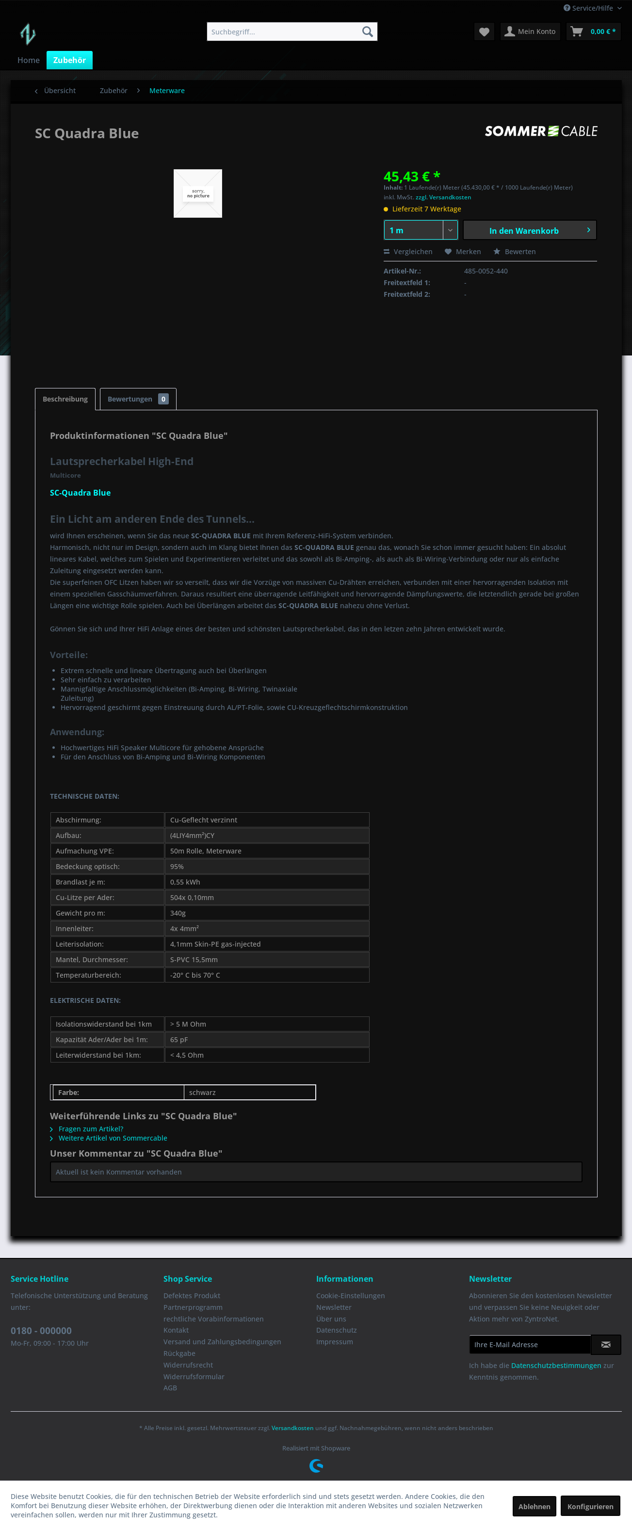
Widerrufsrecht (188, 1364)
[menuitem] (292, 31)
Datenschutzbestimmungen (556, 1365)
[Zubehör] (70, 60)
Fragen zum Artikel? (86, 1128)
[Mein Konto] (530, 31)
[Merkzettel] (484, 31)
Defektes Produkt (191, 1295)
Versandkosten (293, 1428)
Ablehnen (535, 1506)
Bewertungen (138, 398)
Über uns (331, 1318)
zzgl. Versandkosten (443, 197)
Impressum (334, 1341)
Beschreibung (65, 398)
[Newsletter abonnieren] (606, 1345)
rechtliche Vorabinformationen (213, 1318)
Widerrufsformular (194, 1376)
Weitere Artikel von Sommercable (108, 1138)
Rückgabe (179, 1353)
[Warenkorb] (594, 31)
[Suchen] (367, 31)
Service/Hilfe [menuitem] (589, 8)
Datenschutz (336, 1330)
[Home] (29, 60)
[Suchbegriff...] (292, 31)
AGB (170, 1387)
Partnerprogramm (193, 1307)
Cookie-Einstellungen (350, 1295)
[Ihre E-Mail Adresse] (530, 1344)
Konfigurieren (590, 1506)
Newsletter (334, 1307)
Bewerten (514, 251)
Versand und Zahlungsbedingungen (222, 1341)
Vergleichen (408, 251)
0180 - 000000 (41, 1330)
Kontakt (176, 1330)
